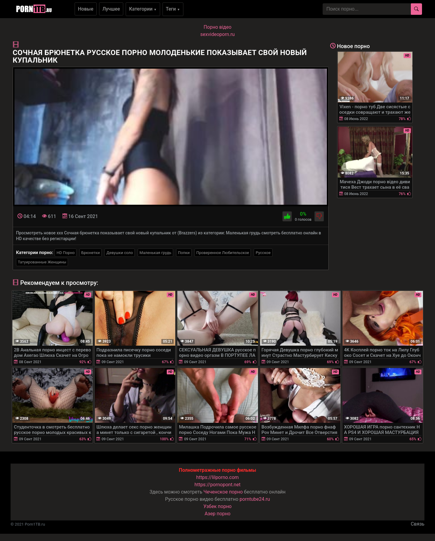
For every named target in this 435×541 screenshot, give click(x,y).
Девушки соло (119, 252)
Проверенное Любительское (222, 252)
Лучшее (111, 9)
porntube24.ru (255, 499)
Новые (85, 9)
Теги (173, 9)
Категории (143, 9)
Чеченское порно (223, 492)
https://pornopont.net (217, 484)
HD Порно (65, 252)
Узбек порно (217, 506)
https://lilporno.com (217, 477)
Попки (184, 252)
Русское (263, 252)
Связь (417, 524)
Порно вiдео (217, 27)
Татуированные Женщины (42, 262)
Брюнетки (90, 252)
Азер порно (217, 514)
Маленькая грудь (155, 252)
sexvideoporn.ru (217, 34)
